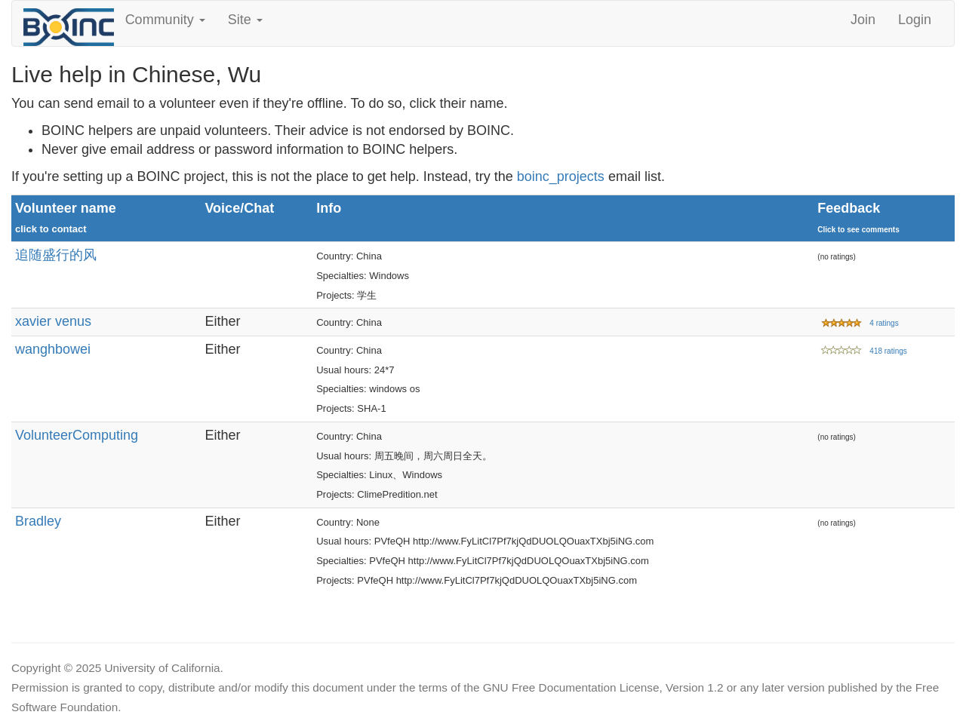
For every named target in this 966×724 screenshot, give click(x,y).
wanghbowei (53, 349)
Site (245, 19)
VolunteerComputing (76, 435)
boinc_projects (561, 176)
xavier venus (53, 321)
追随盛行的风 (56, 254)
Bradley (38, 521)
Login (914, 19)
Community (165, 19)
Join (863, 19)
